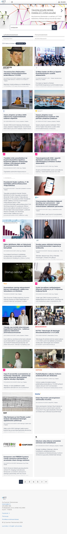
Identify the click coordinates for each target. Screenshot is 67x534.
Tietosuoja (5, 516)
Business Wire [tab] (7, 38)
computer (20, 43)
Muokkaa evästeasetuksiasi (10, 519)
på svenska (18, 526)
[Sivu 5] (38, 482)
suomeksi (5, 526)
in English (11, 526)
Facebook (5, 513)
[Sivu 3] (29, 482)
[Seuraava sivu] (42, 482)
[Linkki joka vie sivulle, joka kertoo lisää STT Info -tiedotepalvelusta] (47, 14)
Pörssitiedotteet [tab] (41, 35)
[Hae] (31, 27)
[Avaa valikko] (12, 2)
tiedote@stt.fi (6, 504)
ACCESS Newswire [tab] (40, 38)
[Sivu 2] (25, 482)
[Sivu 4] (33, 482)
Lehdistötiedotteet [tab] (10, 35)
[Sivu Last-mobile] (46, 482)
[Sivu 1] (21, 482)
